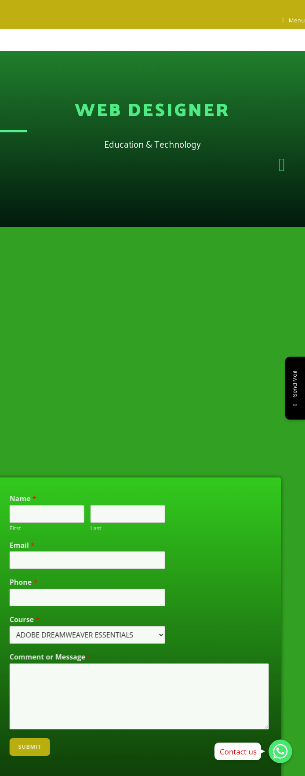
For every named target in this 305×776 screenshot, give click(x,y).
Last (75, 528)
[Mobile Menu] (293, 20)
